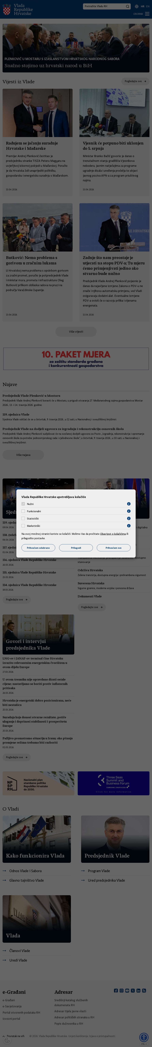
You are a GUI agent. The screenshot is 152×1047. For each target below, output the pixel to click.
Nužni (30, 503)
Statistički (33, 518)
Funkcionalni (34, 511)
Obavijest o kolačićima (113, 533)
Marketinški (33, 525)
